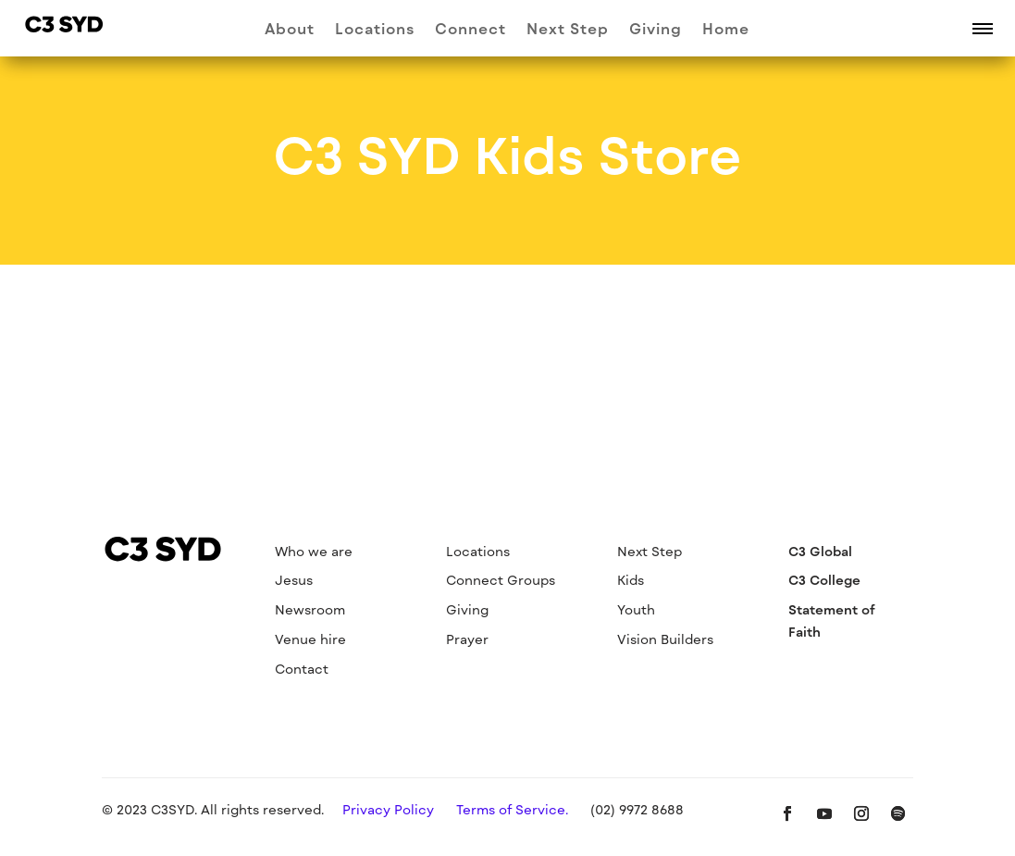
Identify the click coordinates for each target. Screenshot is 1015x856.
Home (725, 29)
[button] (982, 28)
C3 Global (820, 551)
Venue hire (310, 639)
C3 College (824, 580)
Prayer (467, 639)
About (290, 29)
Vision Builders (665, 639)
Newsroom (310, 609)
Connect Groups (500, 580)
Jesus (294, 580)
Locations (375, 29)
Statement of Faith (831, 620)
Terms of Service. (512, 809)
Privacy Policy (388, 809)
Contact (301, 668)
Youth (636, 609)
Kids (630, 580)
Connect (470, 29)
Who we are (314, 551)
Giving (655, 29)
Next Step (567, 29)
